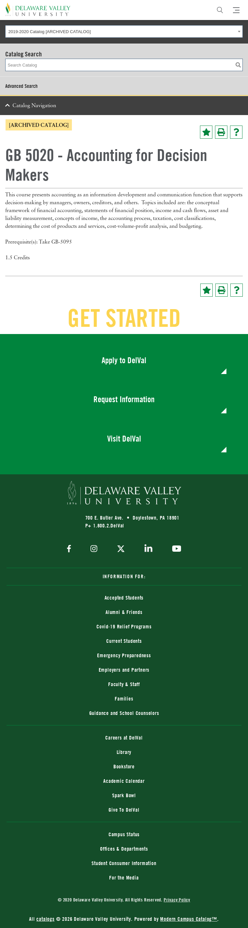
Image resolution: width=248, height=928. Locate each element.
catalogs (45, 919)
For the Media (124, 877)
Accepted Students (124, 597)
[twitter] (121, 549)
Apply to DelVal (124, 360)
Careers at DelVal (124, 737)
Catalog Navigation (34, 106)
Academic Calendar (124, 781)
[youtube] (175, 549)
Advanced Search (21, 86)
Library (124, 752)
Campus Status (124, 834)
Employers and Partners (124, 669)
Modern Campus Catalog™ (188, 919)
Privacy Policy (177, 899)
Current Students (124, 641)
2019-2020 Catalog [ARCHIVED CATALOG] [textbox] (49, 31)
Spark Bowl (124, 795)
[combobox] (124, 31)
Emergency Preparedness (124, 655)
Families (124, 698)
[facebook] (70, 549)
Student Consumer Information (123, 863)
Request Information (124, 399)
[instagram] (94, 549)
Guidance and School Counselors (124, 713)
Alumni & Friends (124, 612)
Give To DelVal (123, 809)
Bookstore (124, 766)
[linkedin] (148, 549)
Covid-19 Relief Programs (123, 626)
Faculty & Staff (124, 684)
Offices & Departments (124, 848)
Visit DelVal (124, 438)
